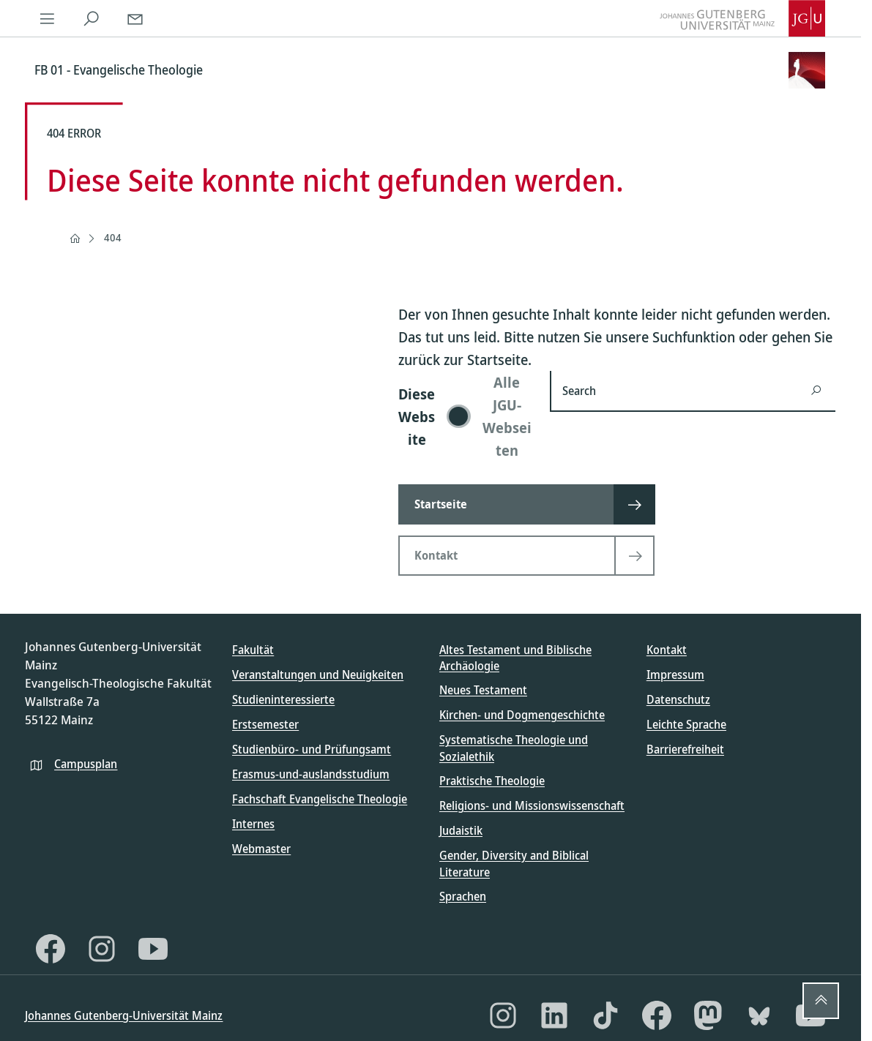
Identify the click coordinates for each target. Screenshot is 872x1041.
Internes (253, 824)
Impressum (675, 674)
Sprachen (462, 896)
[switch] (465, 416)
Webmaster (261, 849)
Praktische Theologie (492, 781)
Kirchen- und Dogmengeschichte (522, 715)
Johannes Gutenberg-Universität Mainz (124, 1015)
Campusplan (85, 764)
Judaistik (460, 830)
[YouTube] (153, 948)
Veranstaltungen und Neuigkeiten (317, 674)
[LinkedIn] (554, 1015)
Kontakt (666, 650)
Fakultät (253, 650)
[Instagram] (101, 948)
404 (113, 237)
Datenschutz (678, 699)
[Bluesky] (759, 1015)
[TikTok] (605, 1015)
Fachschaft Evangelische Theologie (319, 799)
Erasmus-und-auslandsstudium (311, 774)
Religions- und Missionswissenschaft (532, 805)
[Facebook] (50, 948)
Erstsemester (265, 724)
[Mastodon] (708, 1015)
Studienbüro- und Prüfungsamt (311, 749)
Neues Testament (483, 690)
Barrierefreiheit (685, 749)
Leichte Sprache (686, 724)
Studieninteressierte (283, 699)
